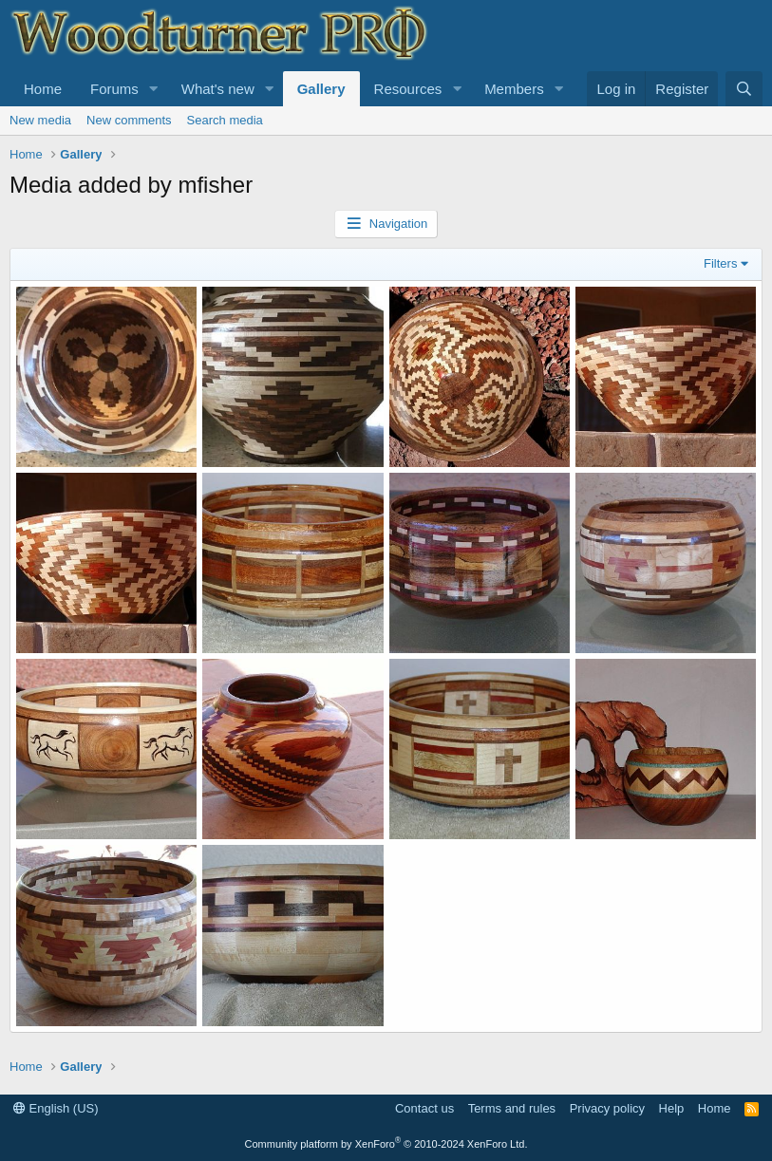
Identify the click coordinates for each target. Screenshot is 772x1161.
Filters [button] (720, 263)
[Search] (744, 88)
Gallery (321, 89)
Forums (114, 89)
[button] (154, 88)
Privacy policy (607, 1108)
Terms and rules (511, 1108)
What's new (217, 89)
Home (43, 89)
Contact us (424, 1108)
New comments (129, 120)
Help (672, 1108)
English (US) (56, 1108)
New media (40, 120)
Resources (408, 89)
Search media (225, 120)
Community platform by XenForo (386, 1144)
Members (514, 89)
